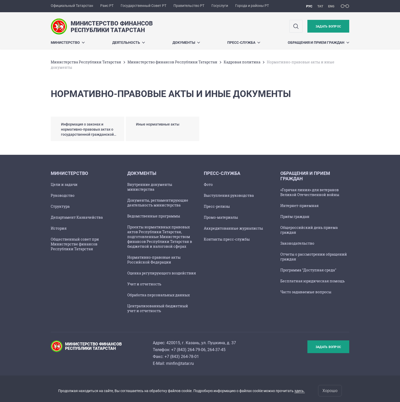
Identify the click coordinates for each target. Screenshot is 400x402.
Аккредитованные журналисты (233, 228)
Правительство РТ (188, 6)
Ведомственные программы (153, 216)
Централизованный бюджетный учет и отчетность (157, 308)
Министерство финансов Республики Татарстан (172, 62)
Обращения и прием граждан (318, 42)
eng (331, 6)
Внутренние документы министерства (149, 187)
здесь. (299, 391)
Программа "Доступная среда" (308, 270)
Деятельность (128, 42)
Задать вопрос (328, 26)
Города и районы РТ (252, 6)
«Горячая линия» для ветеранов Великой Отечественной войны (309, 192)
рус (309, 6)
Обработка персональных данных (158, 295)
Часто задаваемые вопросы (305, 291)
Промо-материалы (221, 217)
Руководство (62, 195)
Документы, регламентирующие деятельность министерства (157, 202)
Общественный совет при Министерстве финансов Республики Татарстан (75, 244)
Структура (60, 206)
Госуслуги (219, 6)
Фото (208, 184)
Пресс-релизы (217, 206)
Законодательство (297, 243)
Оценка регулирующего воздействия (161, 273)
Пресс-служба (243, 42)
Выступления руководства (229, 195)
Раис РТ (107, 6)
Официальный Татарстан (72, 6)
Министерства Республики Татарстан (86, 62)
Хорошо (330, 390)
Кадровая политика (242, 62)
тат (320, 6)
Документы (186, 42)
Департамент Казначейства (77, 217)
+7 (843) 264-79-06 (188, 349)
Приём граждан (294, 216)
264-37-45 (216, 349)
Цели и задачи (64, 184)
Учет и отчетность (144, 284)
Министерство (68, 42)
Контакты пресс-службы (227, 239)
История (59, 228)
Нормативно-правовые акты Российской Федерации (154, 260)
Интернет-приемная (299, 205)
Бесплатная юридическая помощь (312, 281)
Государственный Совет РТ (143, 6)
